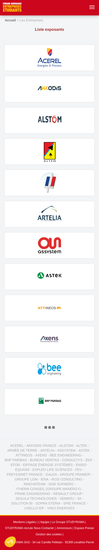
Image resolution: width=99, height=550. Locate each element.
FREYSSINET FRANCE (24, 474)
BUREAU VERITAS (44, 460)
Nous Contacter (44, 528)
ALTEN (81, 446)
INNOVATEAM (35, 484)
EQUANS (22, 470)
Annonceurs (64, 528)
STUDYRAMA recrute (19, 528)
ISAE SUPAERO (61, 484)
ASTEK (84, 450)
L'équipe (43, 522)
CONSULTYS (72, 460)
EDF (88, 460)
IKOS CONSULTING (66, 479)
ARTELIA (47, 450)
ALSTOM (66, 446)
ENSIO (81, 465)
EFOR (15, 465)
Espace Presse (84, 528)
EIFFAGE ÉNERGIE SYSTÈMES (48, 465)
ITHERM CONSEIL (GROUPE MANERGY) (48, 489)
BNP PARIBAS (16, 460)
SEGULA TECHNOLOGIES (36, 498)
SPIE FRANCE (74, 503)
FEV (78, 470)
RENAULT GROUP (67, 494)
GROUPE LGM (26, 479)
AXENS (41, 455)
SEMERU (67, 498)
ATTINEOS (24, 455)
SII (79, 498)
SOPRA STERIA (47, 503)
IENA (44, 479)
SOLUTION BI (22, 503)
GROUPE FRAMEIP (75, 474)
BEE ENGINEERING (65, 455)
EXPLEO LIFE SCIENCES (52, 470)
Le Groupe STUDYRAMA (68, 522)
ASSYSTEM (66, 450)
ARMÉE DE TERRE (22, 450)
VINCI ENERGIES (61, 508)
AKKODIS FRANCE (42, 446)
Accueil (10, 20)
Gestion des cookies (49, 534)
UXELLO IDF (34, 508)
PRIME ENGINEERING (32, 494)
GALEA (51, 474)
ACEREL (17, 446)
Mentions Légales (24, 522)
